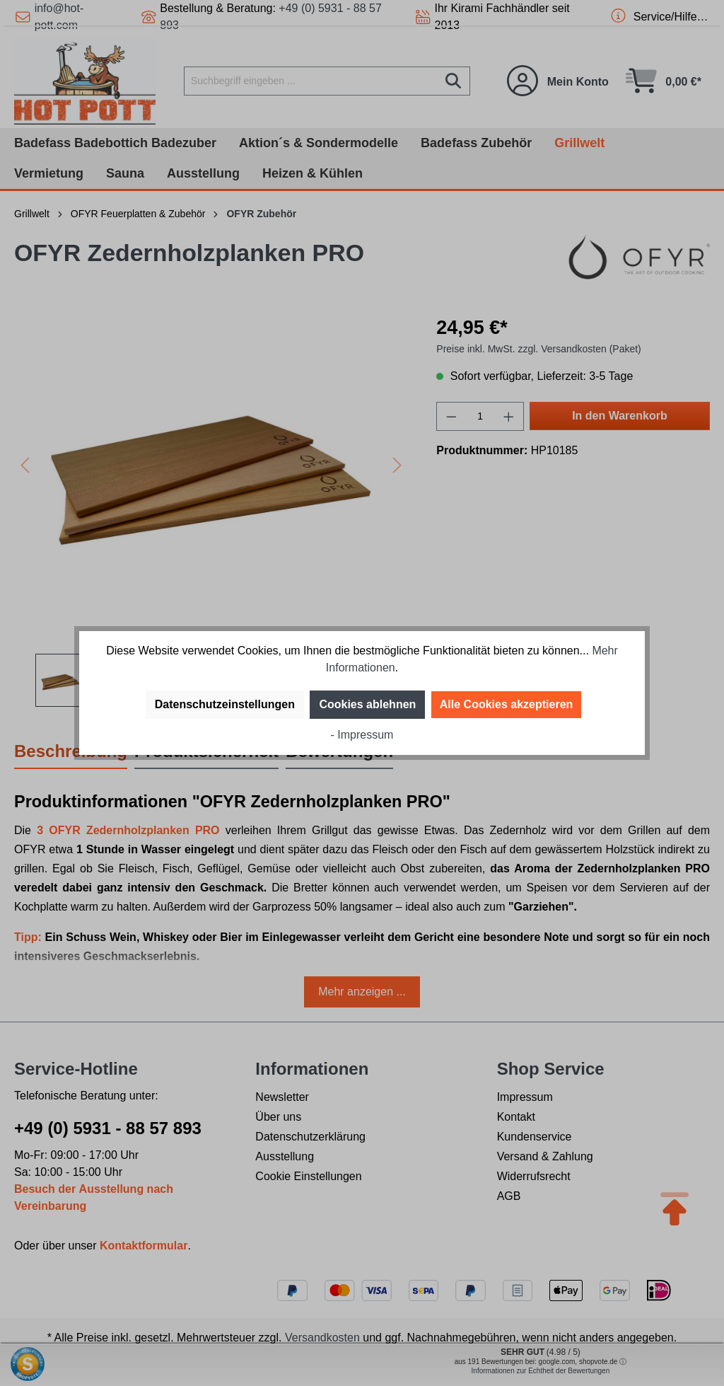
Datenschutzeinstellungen (225, 704)
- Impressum (362, 735)
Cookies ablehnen (367, 704)
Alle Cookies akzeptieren (506, 704)
